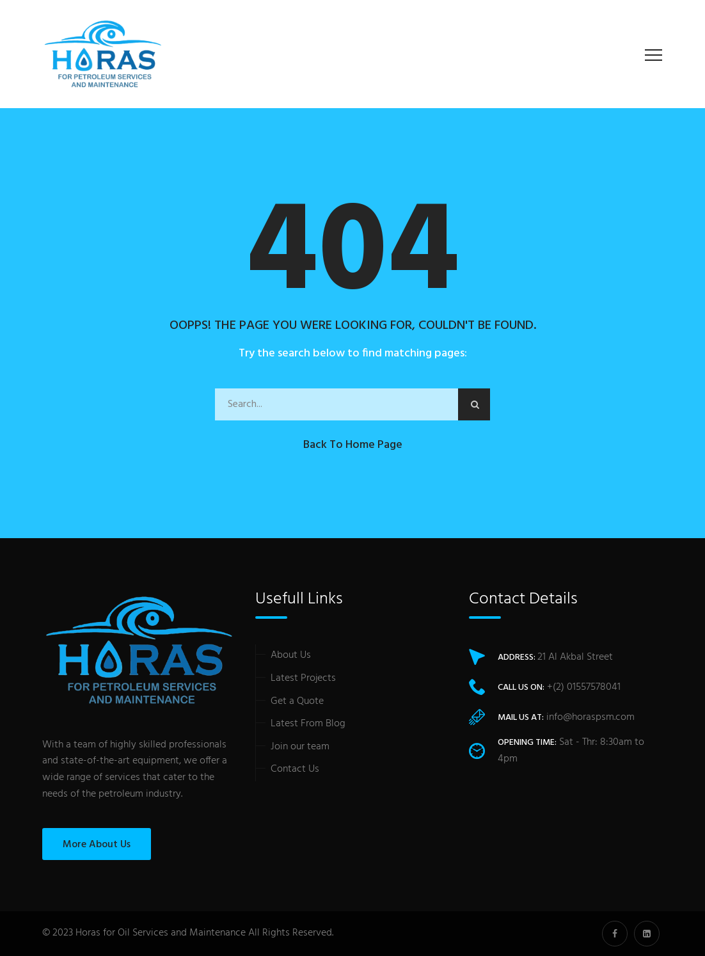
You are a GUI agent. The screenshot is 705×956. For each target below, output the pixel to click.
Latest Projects (303, 678)
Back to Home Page (352, 445)
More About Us (97, 844)
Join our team (300, 746)
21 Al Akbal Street (575, 657)
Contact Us (295, 769)
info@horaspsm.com (590, 717)
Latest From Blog (308, 723)
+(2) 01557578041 (584, 687)
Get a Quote (297, 701)
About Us (291, 655)
